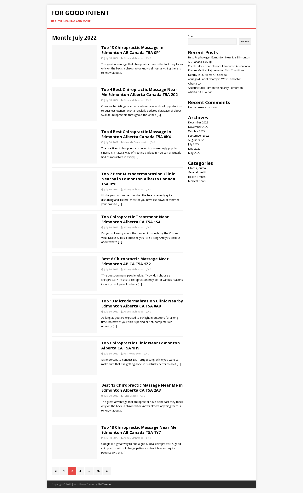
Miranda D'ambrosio (135, 142)
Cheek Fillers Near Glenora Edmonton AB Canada (219, 66)
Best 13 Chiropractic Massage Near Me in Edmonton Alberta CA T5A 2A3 (142, 388)
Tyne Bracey (130, 395)
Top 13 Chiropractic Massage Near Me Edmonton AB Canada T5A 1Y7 (138, 430)
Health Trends (197, 177)
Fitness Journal (197, 168)
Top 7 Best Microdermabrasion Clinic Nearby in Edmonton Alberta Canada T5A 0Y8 (138, 179)
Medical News (197, 181)
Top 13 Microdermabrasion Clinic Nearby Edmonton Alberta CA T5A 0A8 (142, 303)
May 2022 (194, 153)
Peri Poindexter (132, 353)
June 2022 (194, 148)
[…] (122, 72)
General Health (197, 172)
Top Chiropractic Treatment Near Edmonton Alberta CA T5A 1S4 (135, 219)
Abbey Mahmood (133, 58)
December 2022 (198, 122)
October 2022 (196, 131)
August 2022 (196, 140)
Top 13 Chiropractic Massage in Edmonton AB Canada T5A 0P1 (132, 50)
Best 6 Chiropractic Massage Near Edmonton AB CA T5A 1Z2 (135, 261)
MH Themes (104, 484)
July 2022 (193, 144)
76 (98, 471)
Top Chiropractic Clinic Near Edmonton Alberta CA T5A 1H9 (140, 345)
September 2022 (198, 135)
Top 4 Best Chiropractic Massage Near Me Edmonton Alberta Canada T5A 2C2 (139, 92)
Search (192, 36)
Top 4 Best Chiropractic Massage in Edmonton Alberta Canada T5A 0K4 (136, 134)
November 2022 (198, 127)
